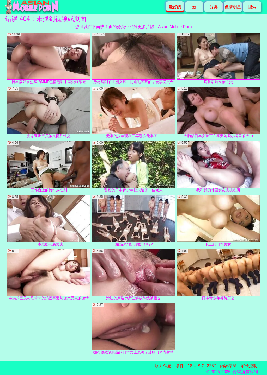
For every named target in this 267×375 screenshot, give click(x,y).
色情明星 (232, 7)
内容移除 (228, 366)
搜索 (252, 7)
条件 (179, 366)
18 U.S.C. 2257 (202, 366)
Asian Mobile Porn (175, 26)
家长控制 (249, 366)
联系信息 (163, 366)
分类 (213, 7)
